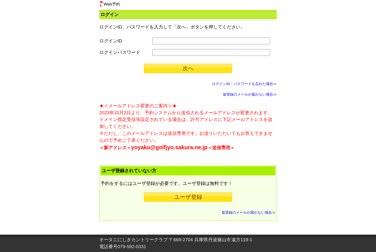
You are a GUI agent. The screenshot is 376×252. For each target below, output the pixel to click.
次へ (188, 68)
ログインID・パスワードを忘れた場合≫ (244, 84)
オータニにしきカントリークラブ (133, 239)
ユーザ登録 (188, 197)
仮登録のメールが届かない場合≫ (250, 94)
